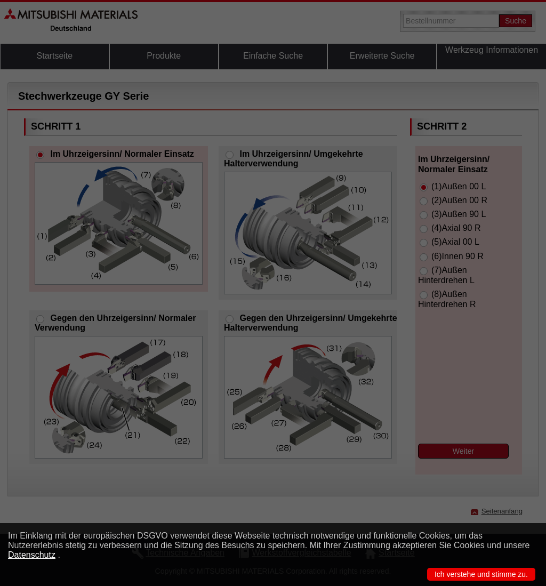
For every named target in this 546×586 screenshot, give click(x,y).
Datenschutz (31, 554)
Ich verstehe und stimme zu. (481, 574)
